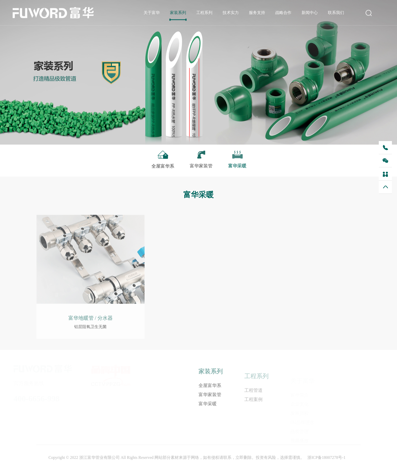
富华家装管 (209, 397)
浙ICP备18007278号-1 (326, 457)
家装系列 (178, 13)
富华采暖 (207, 406)
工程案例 (253, 403)
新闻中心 (310, 13)
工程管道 (253, 394)
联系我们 (336, 13)
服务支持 (257, 13)
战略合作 (283, 13)
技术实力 (231, 13)
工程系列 (204, 13)
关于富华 (152, 13)
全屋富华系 (209, 388)
